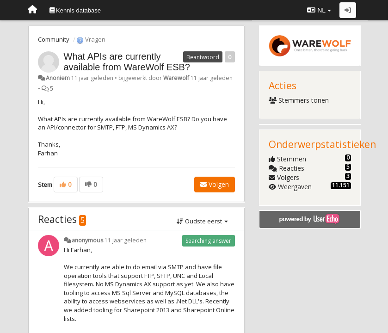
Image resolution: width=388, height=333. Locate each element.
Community (53, 39)
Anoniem (58, 78)
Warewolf (176, 78)
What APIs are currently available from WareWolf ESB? (127, 61)
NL (319, 10)
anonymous (87, 240)
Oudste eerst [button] (202, 221)
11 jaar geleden (126, 240)
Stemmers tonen (299, 100)
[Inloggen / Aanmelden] (347, 10)
